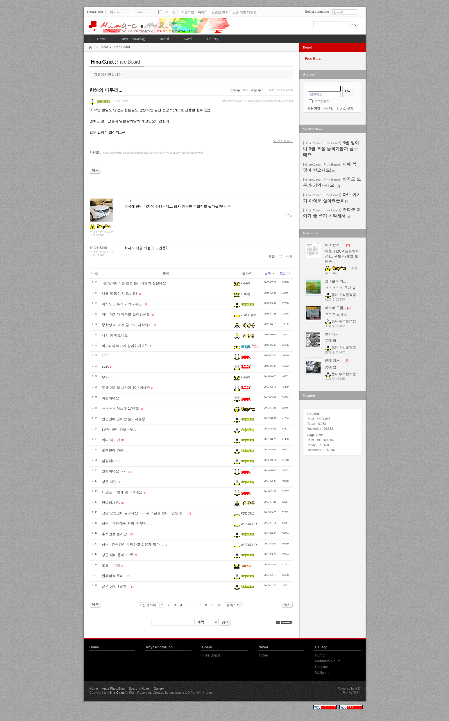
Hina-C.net (95, 12)
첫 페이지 (149, 605)
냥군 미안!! (110, 482)
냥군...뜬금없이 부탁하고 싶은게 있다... (132, 544)
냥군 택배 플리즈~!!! (117, 555)
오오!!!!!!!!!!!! (111, 565)
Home (94, 647)
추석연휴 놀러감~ (115, 534)
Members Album (328, 661)
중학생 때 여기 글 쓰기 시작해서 (127, 325)
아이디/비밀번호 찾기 (213, 12)
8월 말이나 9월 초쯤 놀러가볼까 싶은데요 (134, 283)
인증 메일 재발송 (244, 12)
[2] (333, 171)
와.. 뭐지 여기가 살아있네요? (124, 346)
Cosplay (321, 667)
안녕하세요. (111, 503)
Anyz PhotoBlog (159, 647)
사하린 (242, 283)
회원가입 (187, 12)
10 (219, 605)
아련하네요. (111, 398)
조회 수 (285, 274)
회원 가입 (314, 108)
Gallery (321, 647)
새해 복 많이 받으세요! (119, 294)
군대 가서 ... (334, 361)
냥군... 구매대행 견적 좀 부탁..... (127, 524)
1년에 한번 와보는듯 (117, 429)
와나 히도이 (111, 440)
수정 (280, 256)
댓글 (289, 215)
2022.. (106, 356)
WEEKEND (245, 524)
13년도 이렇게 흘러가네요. (122, 492)
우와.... (107, 377)
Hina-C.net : (115, 62)
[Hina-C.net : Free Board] (322, 143)
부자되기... (333, 334)
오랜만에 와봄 (113, 450)
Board (104, 47)
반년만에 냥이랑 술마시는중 (124, 419)
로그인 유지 (321, 100)
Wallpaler (322, 673)
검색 (225, 622)
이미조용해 (245, 315)
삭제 (289, 256)
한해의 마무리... (106, 90)
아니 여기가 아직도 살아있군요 (126, 314)
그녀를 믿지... (335, 281)
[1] (346, 201)
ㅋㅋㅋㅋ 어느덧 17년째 (120, 409)
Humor (320, 655)
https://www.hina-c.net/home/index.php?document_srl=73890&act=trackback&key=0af (153, 152)
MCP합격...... (335, 245)
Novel (263, 647)
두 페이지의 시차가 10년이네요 (126, 388)
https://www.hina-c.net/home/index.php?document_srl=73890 (257, 101)
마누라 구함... (335, 308)
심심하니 (109, 461)
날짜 (269, 274)
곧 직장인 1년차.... (116, 586)
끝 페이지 (233, 605)
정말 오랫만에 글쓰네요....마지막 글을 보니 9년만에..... (144, 513)
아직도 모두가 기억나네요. (122, 304)
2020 (106, 366)
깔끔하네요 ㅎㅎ (114, 471)
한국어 (338, 12)
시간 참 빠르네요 (115, 335)
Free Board (122, 47)
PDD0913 (244, 513)
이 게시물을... (283, 141)
